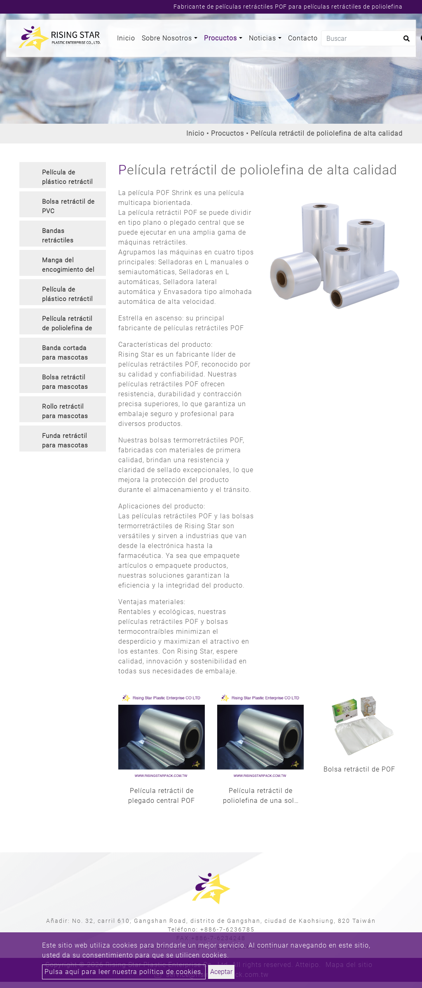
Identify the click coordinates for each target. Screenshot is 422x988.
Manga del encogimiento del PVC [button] (68, 266)
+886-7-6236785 (227, 929)
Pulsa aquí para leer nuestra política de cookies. (124, 972)
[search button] (405, 41)
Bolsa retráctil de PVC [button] (68, 206)
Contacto (303, 38)
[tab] (62, 175)
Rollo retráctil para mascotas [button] (65, 411)
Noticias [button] (263, 38)
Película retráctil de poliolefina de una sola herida (260, 797)
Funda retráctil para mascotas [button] (65, 440)
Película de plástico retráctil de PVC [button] (67, 178)
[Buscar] (368, 38)
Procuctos (227, 133)
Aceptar (221, 972)
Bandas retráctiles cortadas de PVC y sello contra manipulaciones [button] (68, 237)
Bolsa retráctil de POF (359, 769)
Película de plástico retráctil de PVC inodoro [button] (67, 295)
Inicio (127, 37)
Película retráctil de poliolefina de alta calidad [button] (67, 324)
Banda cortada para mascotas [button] (65, 352)
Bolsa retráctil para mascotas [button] (65, 382)
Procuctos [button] (221, 38)
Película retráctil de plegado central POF (161, 796)
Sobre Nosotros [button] (168, 38)
